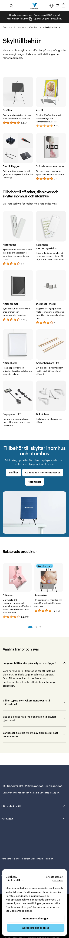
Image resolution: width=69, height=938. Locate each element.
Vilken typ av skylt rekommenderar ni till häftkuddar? (27, 702)
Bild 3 (40, 627)
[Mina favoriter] (57, 5)
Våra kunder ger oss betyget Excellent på (27, 858)
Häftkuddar (34, 481)
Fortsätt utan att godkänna (54, 878)
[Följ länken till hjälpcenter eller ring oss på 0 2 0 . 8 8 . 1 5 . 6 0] (51, 5)
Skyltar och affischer (27, 27)
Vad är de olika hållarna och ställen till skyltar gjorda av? (29, 718)
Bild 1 (30, 627)
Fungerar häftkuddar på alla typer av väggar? (29, 662)
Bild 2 (36, 627)
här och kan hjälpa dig (28, 792)
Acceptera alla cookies (35, 927)
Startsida (7, 27)
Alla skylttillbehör (51, 27)
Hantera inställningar (35, 918)
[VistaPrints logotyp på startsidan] (34, 5)
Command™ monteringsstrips (42, 472)
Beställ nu (56, 18)
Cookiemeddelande (21, 910)
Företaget (33, 818)
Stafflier (13, 472)
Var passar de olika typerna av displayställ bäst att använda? (30, 734)
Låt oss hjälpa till (33, 806)
